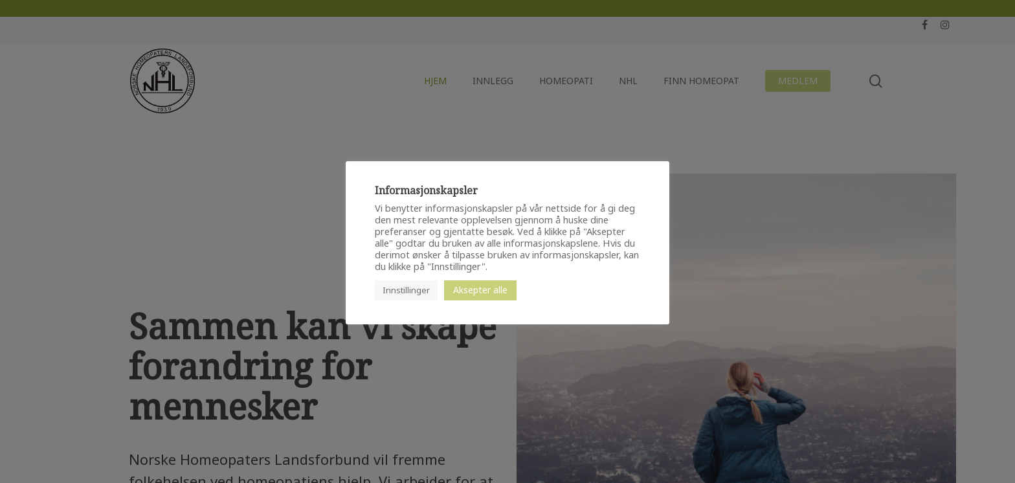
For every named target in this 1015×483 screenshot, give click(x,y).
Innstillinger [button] (406, 290)
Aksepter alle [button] (480, 290)
